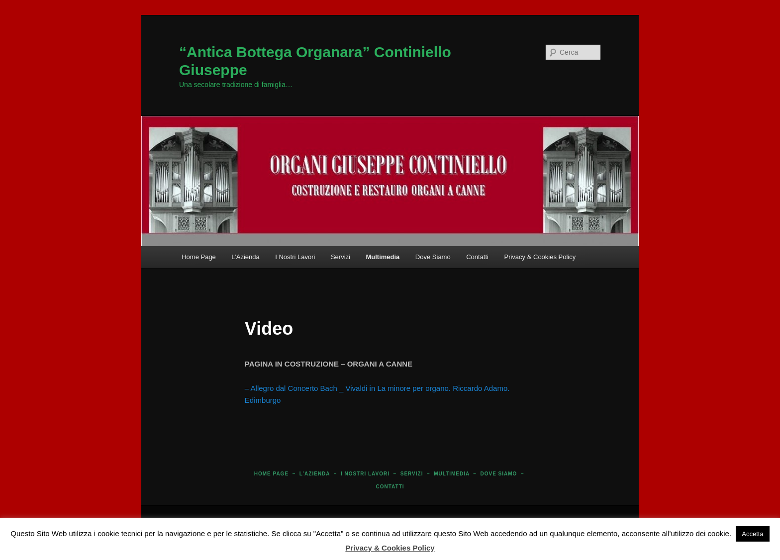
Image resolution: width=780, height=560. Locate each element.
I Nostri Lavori (295, 257)
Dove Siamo (433, 257)
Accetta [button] (752, 534)
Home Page (199, 257)
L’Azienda (245, 257)
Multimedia (382, 257)
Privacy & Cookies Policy (540, 257)
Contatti (477, 257)
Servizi (340, 257)
